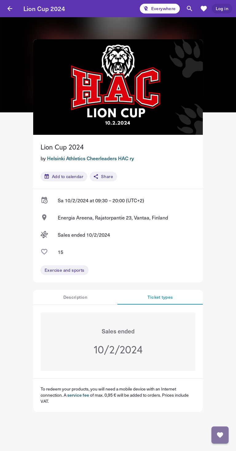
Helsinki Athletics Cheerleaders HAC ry (90, 158)
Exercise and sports (65, 270)
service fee (78, 395)
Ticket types (160, 297)
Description (75, 297)
